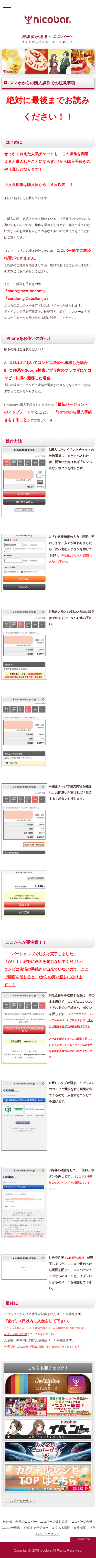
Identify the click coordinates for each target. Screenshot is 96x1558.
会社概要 (79, 1528)
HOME (7, 1521)
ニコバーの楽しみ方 (54, 1521)
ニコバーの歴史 (82, 1521)
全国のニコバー (26, 1521)
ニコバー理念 (11, 1528)
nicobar (45, 1550)
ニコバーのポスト (20, 1500)
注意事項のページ (71, 219)
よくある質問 (61, 1528)
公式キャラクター (36, 1528)
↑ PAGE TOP (83, 1539)
